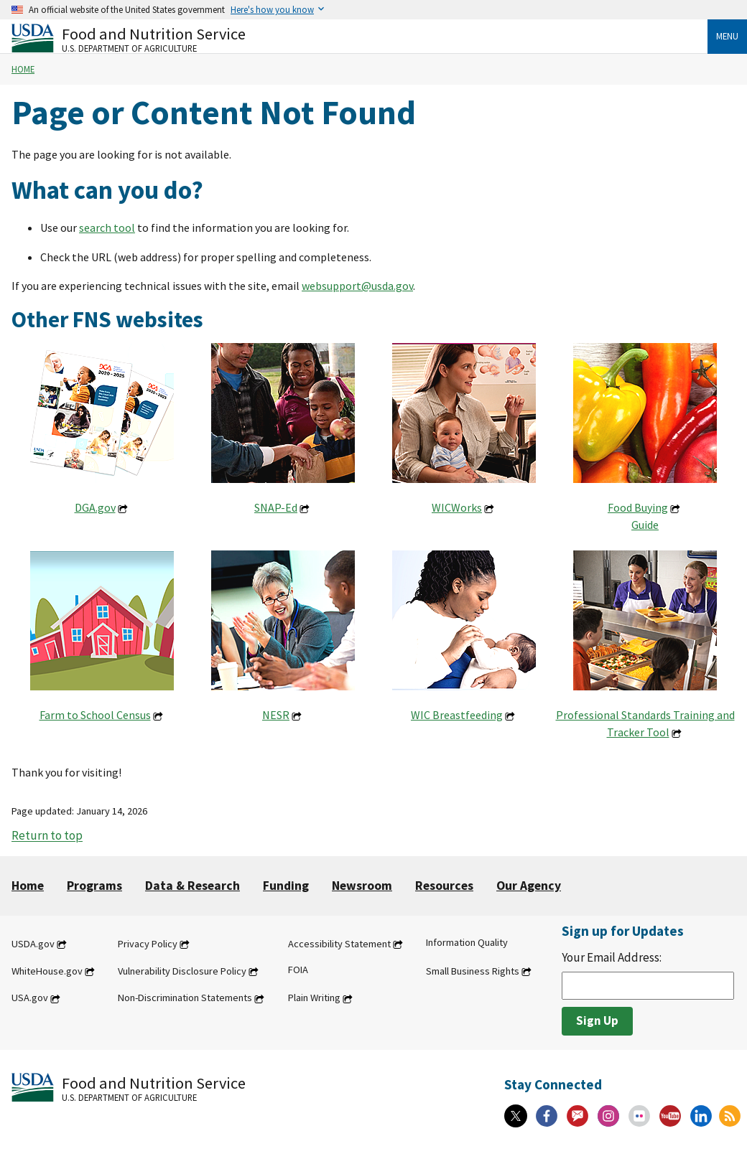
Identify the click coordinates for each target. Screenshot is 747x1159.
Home (22, 69)
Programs (94, 885)
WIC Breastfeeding (457, 715)
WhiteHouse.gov (47, 971)
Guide (645, 524)
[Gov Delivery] (577, 1115)
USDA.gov (33, 943)
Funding (286, 885)
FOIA (298, 969)
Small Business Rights (472, 971)
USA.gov (29, 998)
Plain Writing (314, 998)
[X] (515, 1115)
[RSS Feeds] (729, 1115)
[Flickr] (639, 1115)
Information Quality (467, 942)
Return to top (47, 836)
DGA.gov (95, 507)
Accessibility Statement (339, 943)
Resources (444, 885)
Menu (727, 36)
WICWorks (457, 507)
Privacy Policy (147, 943)
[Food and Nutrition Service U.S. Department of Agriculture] (359, 38)
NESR (275, 715)
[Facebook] (546, 1115)
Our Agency (528, 885)
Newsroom (362, 885)
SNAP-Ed (275, 507)
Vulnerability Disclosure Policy (182, 971)
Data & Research (192, 885)
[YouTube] (670, 1115)
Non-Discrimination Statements (185, 998)
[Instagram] (608, 1115)
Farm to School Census (95, 715)
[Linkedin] (701, 1115)
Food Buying (638, 507)
